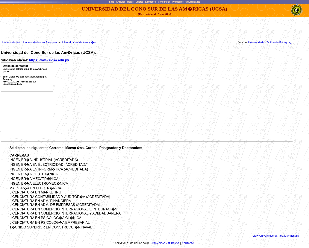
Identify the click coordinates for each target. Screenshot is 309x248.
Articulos (120, 2)
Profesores (177, 2)
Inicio (111, 2)
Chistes (139, 2)
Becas (130, 2)
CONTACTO (188, 243)
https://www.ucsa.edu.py (49, 60)
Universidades (192, 2)
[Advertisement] (80, 29)
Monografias (164, 2)
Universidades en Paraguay (40, 42)
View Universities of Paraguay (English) (277, 235)
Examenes (150, 2)
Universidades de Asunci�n (78, 42)
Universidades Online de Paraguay (269, 42)
